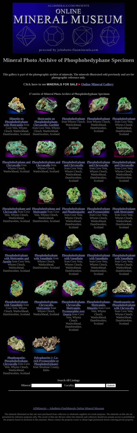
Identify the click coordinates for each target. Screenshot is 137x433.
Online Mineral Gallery (97, 84)
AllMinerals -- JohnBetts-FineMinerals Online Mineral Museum (68, 408)
